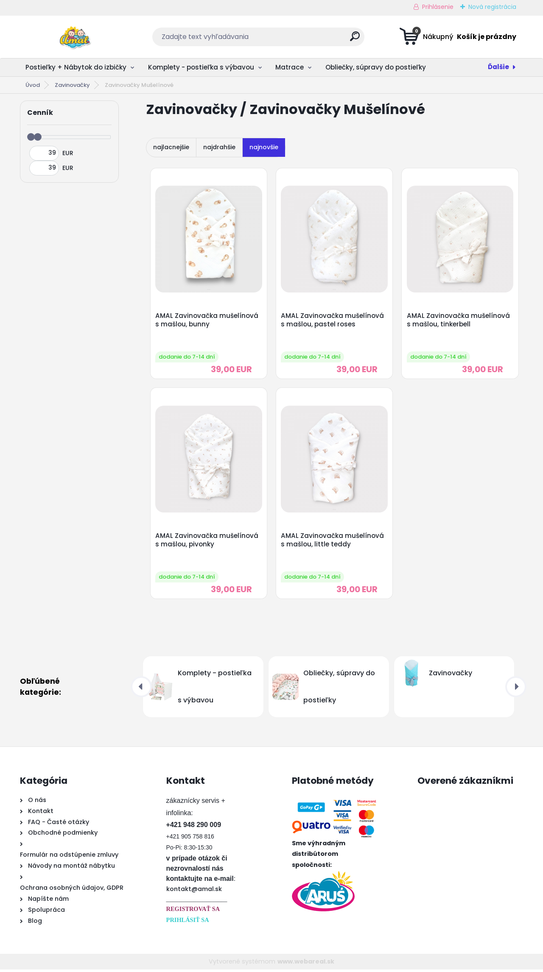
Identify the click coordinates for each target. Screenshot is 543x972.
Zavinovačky (72, 85)
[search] (355, 39)
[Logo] (72, 37)
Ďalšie (498, 66)
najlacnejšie (171, 147)
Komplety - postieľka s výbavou (201, 67)
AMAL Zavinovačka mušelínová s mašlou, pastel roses (333, 320)
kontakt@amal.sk (194, 891)
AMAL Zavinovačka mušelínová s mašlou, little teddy (333, 541)
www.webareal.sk (305, 963)
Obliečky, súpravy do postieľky (375, 67)
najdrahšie (219, 147)
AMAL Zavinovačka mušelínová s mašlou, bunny (207, 320)
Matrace (289, 67)
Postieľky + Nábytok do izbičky (75, 67)
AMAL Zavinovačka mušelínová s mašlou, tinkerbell (458, 320)
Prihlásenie (437, 7)
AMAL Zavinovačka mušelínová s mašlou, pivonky (207, 541)
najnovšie (263, 147)
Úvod (32, 85)
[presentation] (141, 689)
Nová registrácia (492, 7)
